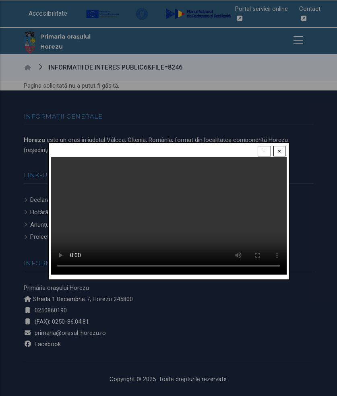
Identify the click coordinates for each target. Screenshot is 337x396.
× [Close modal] (279, 151)
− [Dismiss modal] (264, 151)
